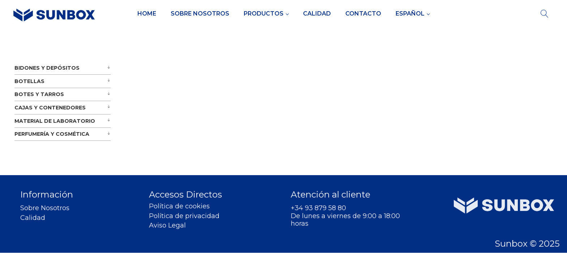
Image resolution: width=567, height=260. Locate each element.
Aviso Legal (167, 225)
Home (146, 13)
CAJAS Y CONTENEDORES (50, 107)
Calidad (317, 13)
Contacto (363, 13)
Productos (264, 13)
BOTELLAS (29, 81)
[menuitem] (412, 14)
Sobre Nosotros (200, 13)
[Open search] (544, 13)
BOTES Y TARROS (39, 94)
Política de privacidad (184, 216)
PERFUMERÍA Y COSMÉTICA (51, 134)
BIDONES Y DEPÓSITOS (47, 68)
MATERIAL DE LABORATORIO (54, 121)
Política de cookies (179, 206)
